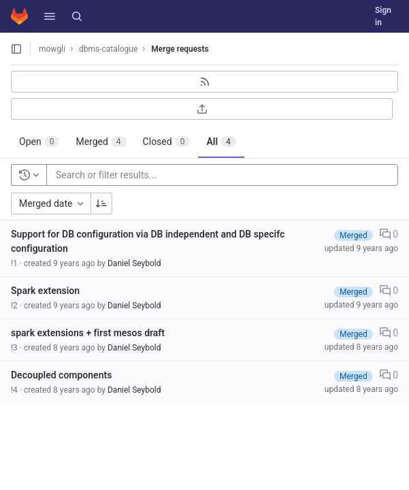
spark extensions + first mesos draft (88, 332)
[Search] (77, 16)
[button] (50, 16)
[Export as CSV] (202, 109)
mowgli (52, 49)
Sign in (383, 16)
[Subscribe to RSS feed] (204, 82)
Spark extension (45, 290)
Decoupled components (61, 375)
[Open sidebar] (16, 49)
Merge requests (179, 49)
